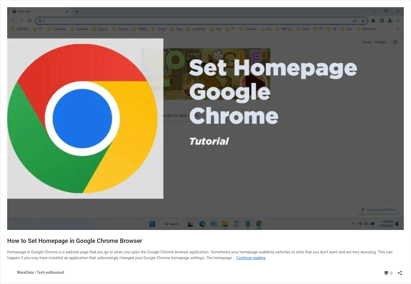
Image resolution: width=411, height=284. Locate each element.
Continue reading (251, 258)
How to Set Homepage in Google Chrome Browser (74, 240)
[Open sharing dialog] (400, 271)
